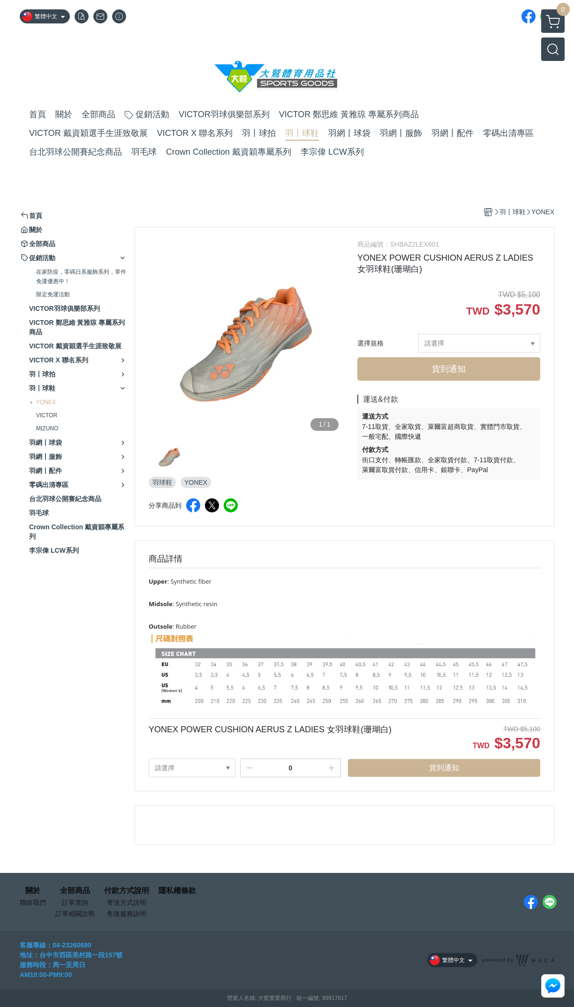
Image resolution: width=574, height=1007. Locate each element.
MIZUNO (47, 428)
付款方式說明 (126, 890)
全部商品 (75, 890)
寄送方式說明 (126, 902)
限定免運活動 (53, 294)
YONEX (46, 402)
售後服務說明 (126, 913)
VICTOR (46, 415)
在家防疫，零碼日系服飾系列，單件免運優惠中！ (81, 277)
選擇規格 (370, 343)
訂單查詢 (75, 902)
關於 (32, 890)
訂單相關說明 (75, 913)
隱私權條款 (177, 890)
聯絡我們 (33, 902)
